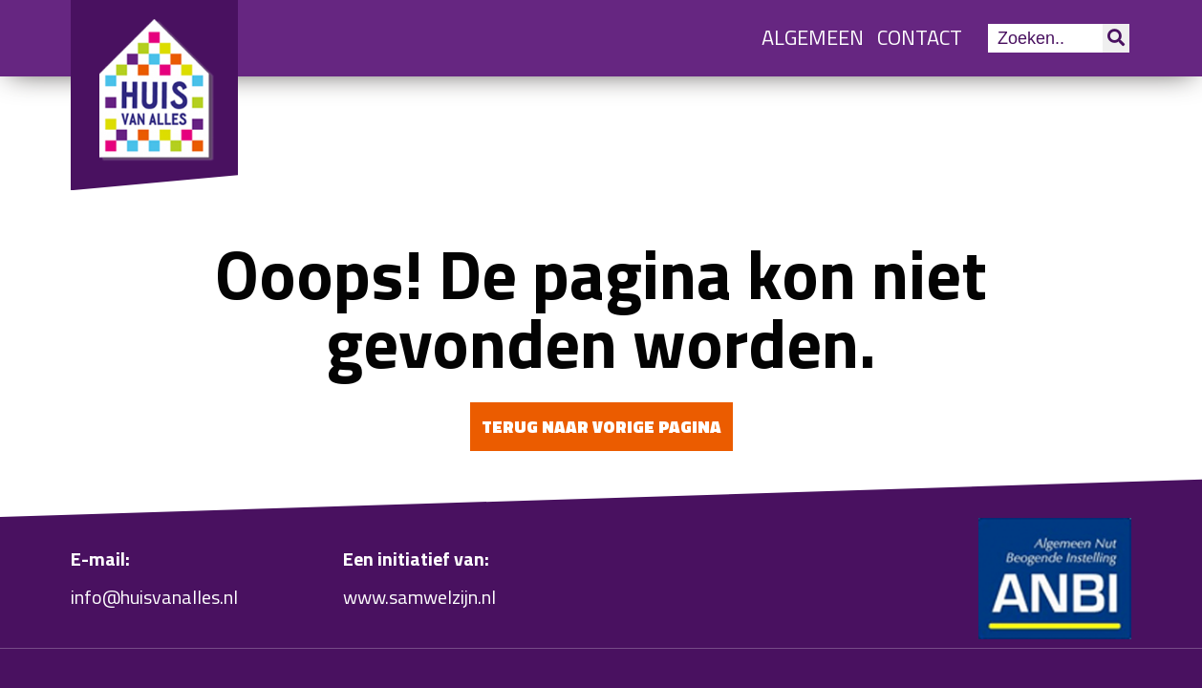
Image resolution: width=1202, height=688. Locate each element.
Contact (919, 37)
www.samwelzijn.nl (419, 597)
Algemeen (813, 37)
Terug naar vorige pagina (601, 427)
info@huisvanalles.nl (154, 597)
